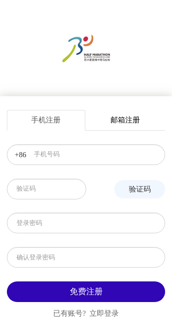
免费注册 (86, 291)
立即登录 (104, 313)
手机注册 (46, 120)
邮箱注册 (125, 120)
